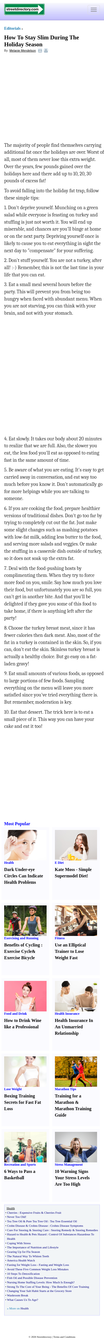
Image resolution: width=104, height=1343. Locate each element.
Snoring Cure (40, 1230)
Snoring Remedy (61, 1230)
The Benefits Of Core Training (70, 1286)
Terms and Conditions (64, 1337)
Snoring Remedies (86, 1230)
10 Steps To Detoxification (23, 1273)
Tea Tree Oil (14, 1221)
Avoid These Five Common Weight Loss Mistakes (38, 1269)
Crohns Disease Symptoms (66, 1225)
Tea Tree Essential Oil (63, 1221)
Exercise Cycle (18, 951)
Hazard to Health (17, 1234)
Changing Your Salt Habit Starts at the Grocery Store (39, 1290)
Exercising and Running (21, 938)
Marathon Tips (65, 1089)
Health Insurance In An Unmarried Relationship (74, 1027)
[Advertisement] (49, 97)
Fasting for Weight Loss (21, 1264)
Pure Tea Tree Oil (37, 1221)
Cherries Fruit (52, 1212)
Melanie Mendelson (22, 50)
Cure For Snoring (17, 1230)
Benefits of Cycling (22, 945)
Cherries (12, 1212)
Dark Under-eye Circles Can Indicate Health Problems (23, 876)
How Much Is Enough (59, 1282)
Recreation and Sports (20, 1165)
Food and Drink (15, 1014)
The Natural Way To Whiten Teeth (28, 1256)
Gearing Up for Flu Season (23, 1251)
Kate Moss (65, 869)
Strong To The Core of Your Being (28, 1286)
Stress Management (69, 1165)
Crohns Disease (38, 1225)
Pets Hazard (39, 1234)
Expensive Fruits (30, 1212)
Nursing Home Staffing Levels (25, 1282)
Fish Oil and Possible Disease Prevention (32, 1277)
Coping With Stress (19, 1243)
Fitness (60, 938)
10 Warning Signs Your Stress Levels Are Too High (72, 1178)
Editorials (12, 28)
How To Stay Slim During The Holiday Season (41, 41)
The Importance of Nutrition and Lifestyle (32, 1247)
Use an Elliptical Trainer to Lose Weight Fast (70, 951)
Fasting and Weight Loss (54, 1264)
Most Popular (17, 823)
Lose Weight (13, 1089)
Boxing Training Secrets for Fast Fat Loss (22, 1102)
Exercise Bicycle (19, 957)
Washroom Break (17, 1295)
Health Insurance (67, 1014)
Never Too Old (16, 1216)
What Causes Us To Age (22, 1299)
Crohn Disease (16, 1225)
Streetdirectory (44, 1337)
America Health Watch (21, 1260)
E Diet (59, 863)
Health (9, 863)
